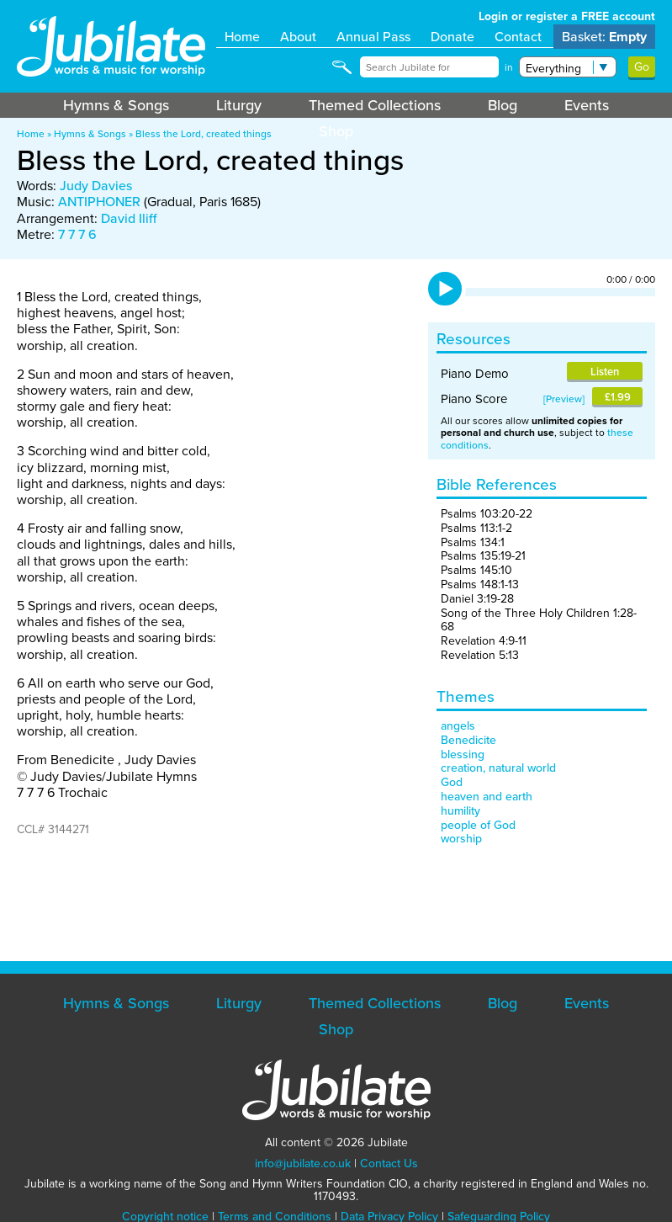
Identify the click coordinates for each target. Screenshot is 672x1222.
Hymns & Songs (116, 105)
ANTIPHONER (99, 201)
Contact (518, 36)
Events (586, 105)
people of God (478, 825)
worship (461, 838)
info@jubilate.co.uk (303, 1163)
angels (458, 726)
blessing (462, 754)
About (298, 36)
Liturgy (239, 105)
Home (242, 36)
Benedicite (468, 740)
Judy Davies (96, 185)
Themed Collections (375, 105)
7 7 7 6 (77, 234)
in (509, 67)
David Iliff (128, 218)
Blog (502, 105)
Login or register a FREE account (567, 16)
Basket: (604, 36)
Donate (452, 36)
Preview (564, 398)
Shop (336, 131)
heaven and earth (486, 796)
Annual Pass (373, 36)
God (452, 782)
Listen (604, 372)
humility (460, 811)
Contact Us (389, 1163)
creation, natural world (498, 768)
